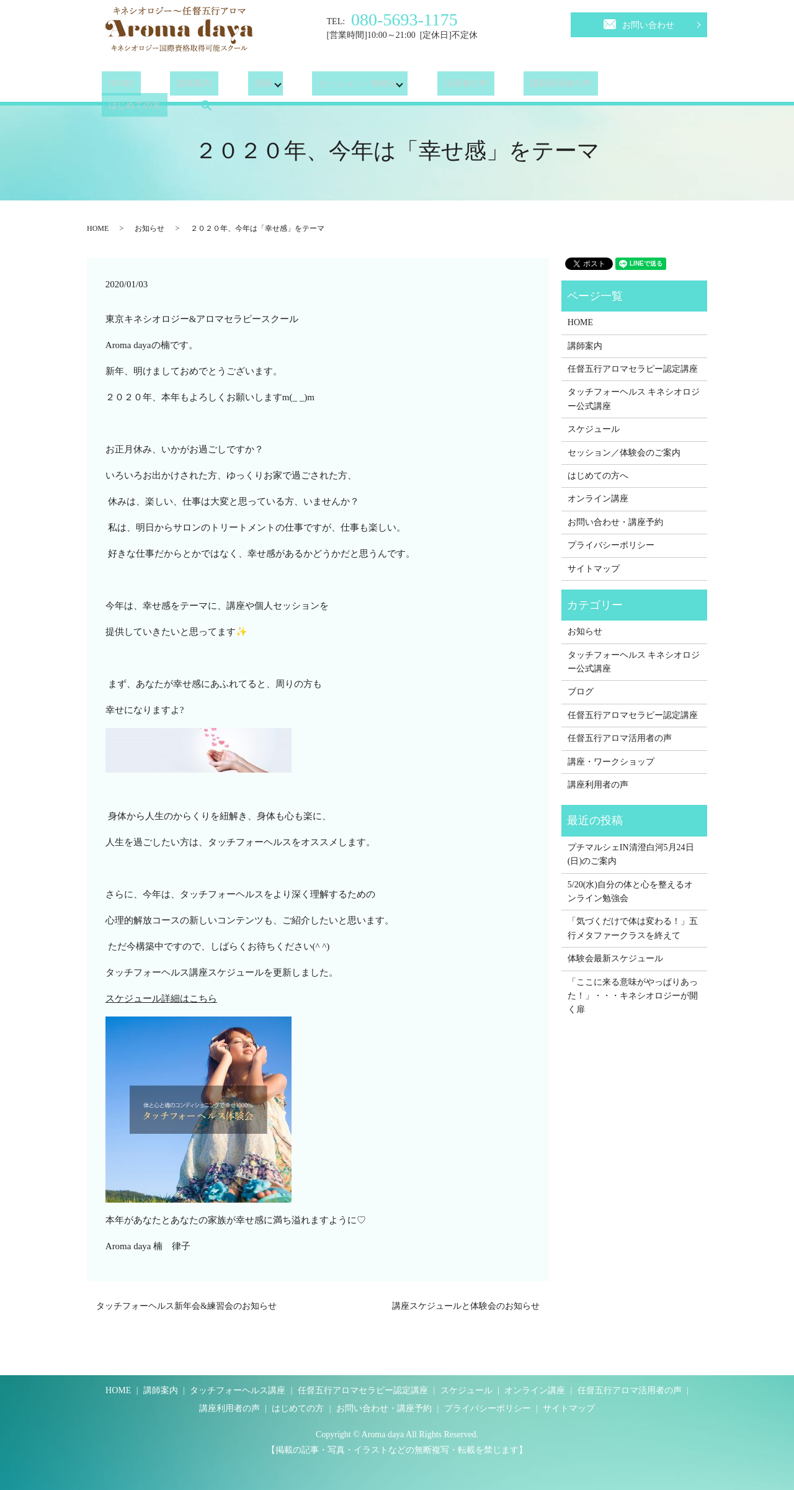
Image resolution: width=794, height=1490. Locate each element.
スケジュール (594, 429)
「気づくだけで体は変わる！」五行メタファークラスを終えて (633, 928)
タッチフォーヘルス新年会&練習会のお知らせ (186, 1306)
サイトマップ (594, 568)
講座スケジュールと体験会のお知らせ (466, 1306)
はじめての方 (600, 86)
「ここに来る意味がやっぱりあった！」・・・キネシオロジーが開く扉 (633, 996)
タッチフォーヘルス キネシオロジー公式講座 (634, 398)
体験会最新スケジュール (615, 958)
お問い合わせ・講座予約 (615, 522)
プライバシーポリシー (611, 545)
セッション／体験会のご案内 (624, 452)
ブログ (581, 691)
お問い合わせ (639, 23)
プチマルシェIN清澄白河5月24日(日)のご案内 (631, 854)
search (664, 86)
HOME (114, 86)
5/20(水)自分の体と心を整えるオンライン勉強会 (630, 891)
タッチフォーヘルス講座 (237, 1390)
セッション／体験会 (324, 86)
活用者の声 (431, 86)
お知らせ (149, 228)
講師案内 (174, 86)
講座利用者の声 (513, 86)
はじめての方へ (598, 475)
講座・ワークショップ (611, 761)
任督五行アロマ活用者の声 (620, 738)
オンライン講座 (598, 498)
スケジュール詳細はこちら (161, 998)
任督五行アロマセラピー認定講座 (633, 369)
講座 (229, 86)
